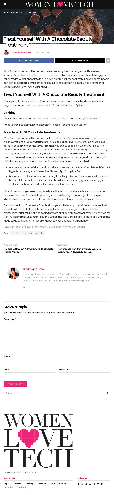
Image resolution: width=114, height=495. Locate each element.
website (40, 233)
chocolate (27, 233)
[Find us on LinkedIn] (94, 485)
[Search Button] (107, 394)
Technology (23, 488)
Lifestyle (14, 12)
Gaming (29, 485)
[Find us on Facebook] (78, 485)
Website (63, 370)
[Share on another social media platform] (108, 60)
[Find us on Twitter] (82, 485)
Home (6, 12)
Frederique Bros (22, 52)
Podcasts (8, 488)
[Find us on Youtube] (98, 485)
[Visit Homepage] (59, 4)
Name (7, 357)
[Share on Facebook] (29, 60)
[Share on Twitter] (80, 60)
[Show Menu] (5, 4)
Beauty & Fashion (29, 12)
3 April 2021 (43, 52)
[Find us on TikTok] (102, 485)
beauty (14, 233)
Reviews (63, 485)
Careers (17, 485)
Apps (6, 485)
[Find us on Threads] (86, 485)
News (52, 485)
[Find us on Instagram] (90, 485)
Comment (10, 320)
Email (6, 370)
